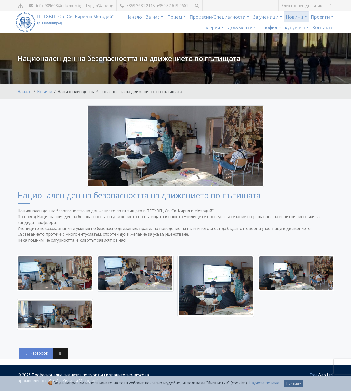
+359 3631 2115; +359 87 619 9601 (153, 5)
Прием (175, 17)
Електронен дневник (302, 5)
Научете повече (264, 383)
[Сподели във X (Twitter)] (60, 353)
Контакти (322, 27)
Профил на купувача (283, 27)
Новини (295, 17)
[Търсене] (196, 5)
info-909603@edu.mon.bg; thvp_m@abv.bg (71, 5)
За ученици (266, 17)
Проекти (321, 17)
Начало (134, 17)
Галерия (211, 27)
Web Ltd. (321, 375)
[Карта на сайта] (20, 5)
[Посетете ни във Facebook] (330, 5)
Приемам (293, 383)
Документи (241, 27)
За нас (153, 17)
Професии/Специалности (218, 17)
